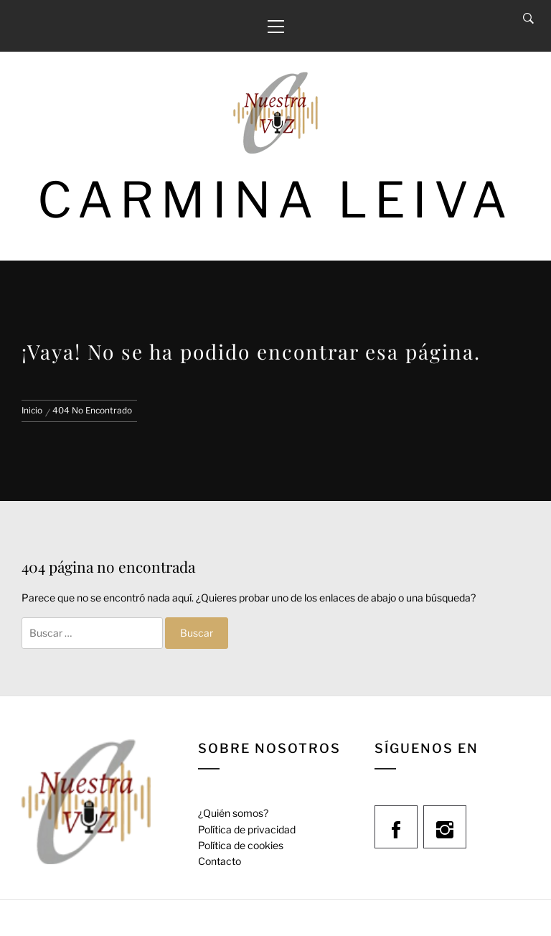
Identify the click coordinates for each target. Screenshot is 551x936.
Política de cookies (240, 845)
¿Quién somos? (233, 813)
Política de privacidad (247, 829)
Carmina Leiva (275, 200)
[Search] (528, 18)
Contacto (219, 861)
